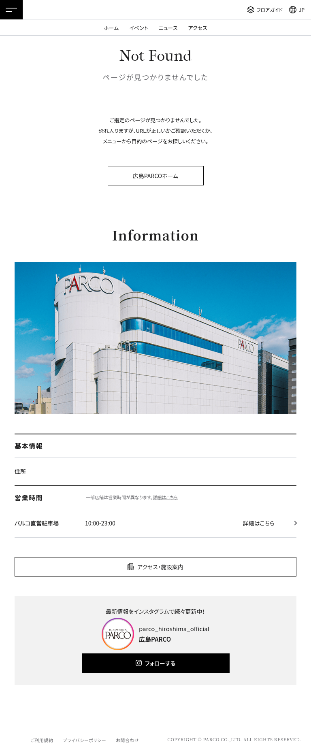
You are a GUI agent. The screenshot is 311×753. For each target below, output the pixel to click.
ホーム (111, 28)
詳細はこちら (165, 497)
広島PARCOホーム (155, 176)
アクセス (197, 28)
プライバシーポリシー (84, 740)
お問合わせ (127, 740)
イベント (138, 28)
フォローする (160, 663)
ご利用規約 (41, 740)
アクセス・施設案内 (160, 567)
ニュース (168, 28)
